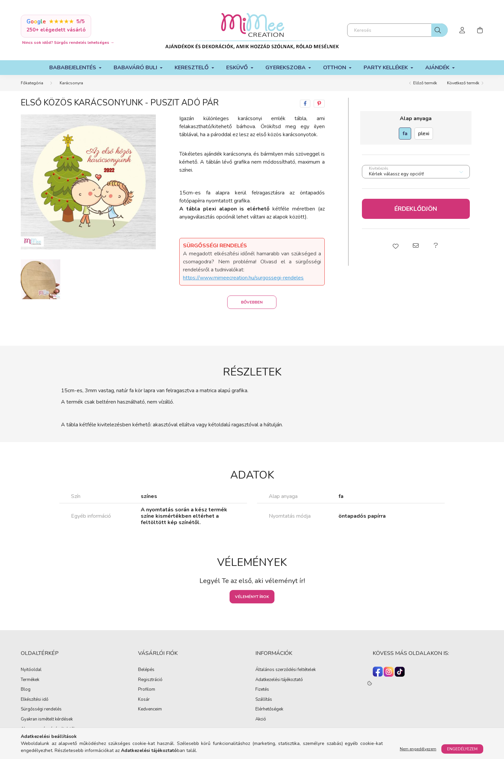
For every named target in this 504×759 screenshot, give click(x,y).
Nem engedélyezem (418, 749)
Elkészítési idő (34, 699)
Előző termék (425, 83)
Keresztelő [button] (192, 67)
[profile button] (462, 30)
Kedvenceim (150, 709)
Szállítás (263, 699)
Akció (260, 719)
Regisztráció (150, 680)
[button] (395, 245)
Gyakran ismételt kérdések (47, 719)
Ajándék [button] (438, 67)
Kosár (144, 699)
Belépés (146, 670)
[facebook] (305, 103)
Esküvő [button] (237, 67)
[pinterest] (319, 103)
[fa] (405, 134)
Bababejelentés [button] (73, 67)
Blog (25, 689)
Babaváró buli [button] (136, 67)
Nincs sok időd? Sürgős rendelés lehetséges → (68, 42)
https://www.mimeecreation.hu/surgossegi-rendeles (243, 277)
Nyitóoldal (31, 670)
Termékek (30, 680)
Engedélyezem (462, 749)
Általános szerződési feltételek (285, 670)
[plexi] (424, 134)
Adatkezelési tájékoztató (279, 680)
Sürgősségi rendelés (41, 709)
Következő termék (463, 83)
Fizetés (262, 689)
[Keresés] (397, 30)
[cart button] (480, 30)
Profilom (146, 689)
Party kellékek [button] (386, 67)
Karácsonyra (71, 83)
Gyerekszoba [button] (286, 67)
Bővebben (252, 302)
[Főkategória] (32, 83)
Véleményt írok (252, 596)
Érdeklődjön (415, 209)
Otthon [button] (335, 67)
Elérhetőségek (269, 709)
